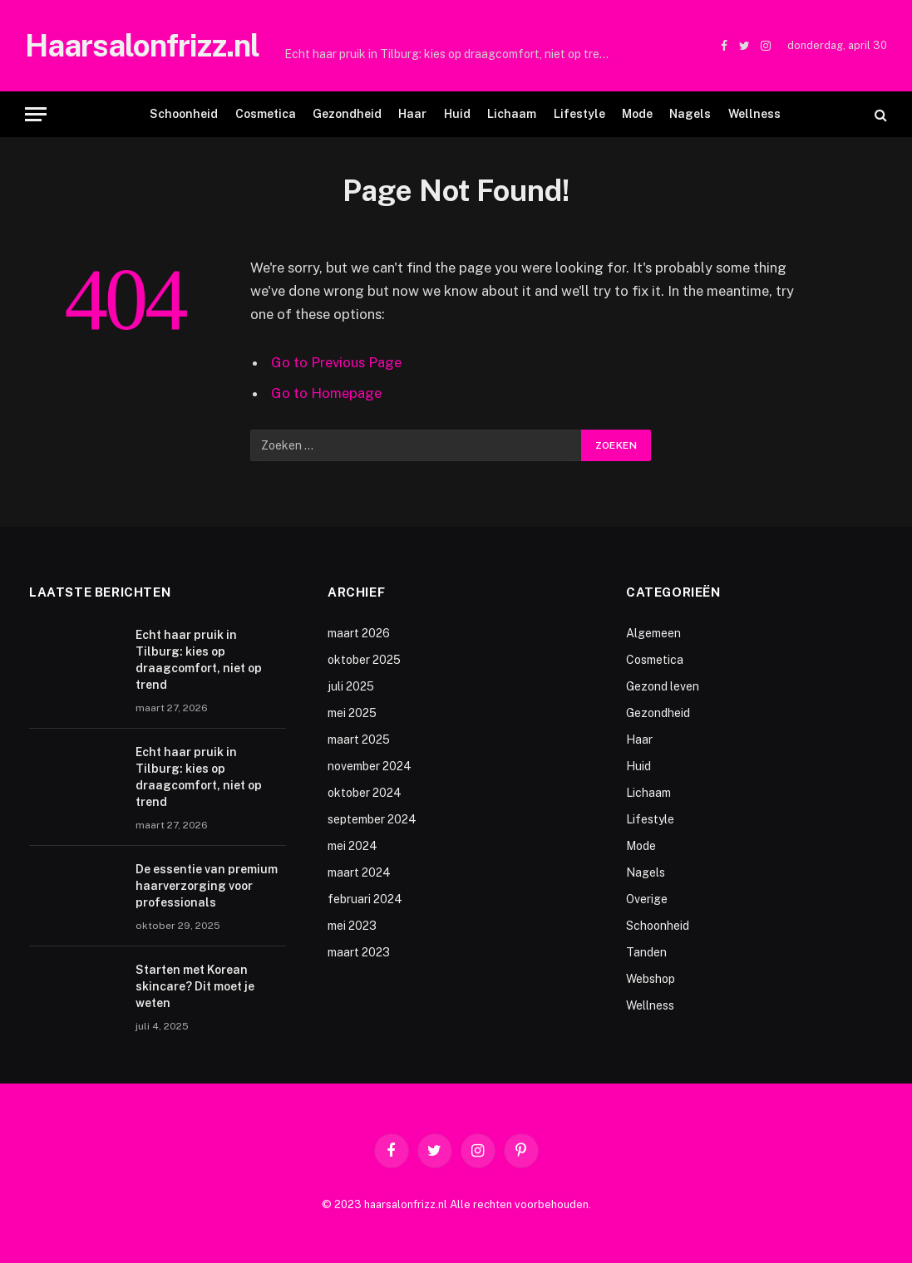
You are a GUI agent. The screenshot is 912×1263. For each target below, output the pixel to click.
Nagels (690, 113)
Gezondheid (347, 113)
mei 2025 (352, 713)
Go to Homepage (326, 393)
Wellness (754, 113)
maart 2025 (359, 739)
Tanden (646, 952)
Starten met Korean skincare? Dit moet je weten (195, 986)
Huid (457, 113)
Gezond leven (662, 686)
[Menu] (36, 114)
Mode (637, 113)
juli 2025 (351, 686)
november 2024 (370, 766)
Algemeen (653, 633)
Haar (412, 113)
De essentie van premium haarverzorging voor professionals (207, 885)
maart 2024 (359, 872)
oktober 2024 (365, 792)
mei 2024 (352, 846)
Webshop (650, 978)
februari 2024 (365, 899)
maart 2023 (359, 952)
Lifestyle (579, 113)
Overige (647, 899)
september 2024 (372, 819)
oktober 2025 (364, 659)
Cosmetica (265, 113)
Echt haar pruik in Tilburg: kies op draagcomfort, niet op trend (448, 54)
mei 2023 (352, 925)
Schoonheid (184, 113)
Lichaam (511, 113)
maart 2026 (359, 633)
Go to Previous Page (336, 362)
